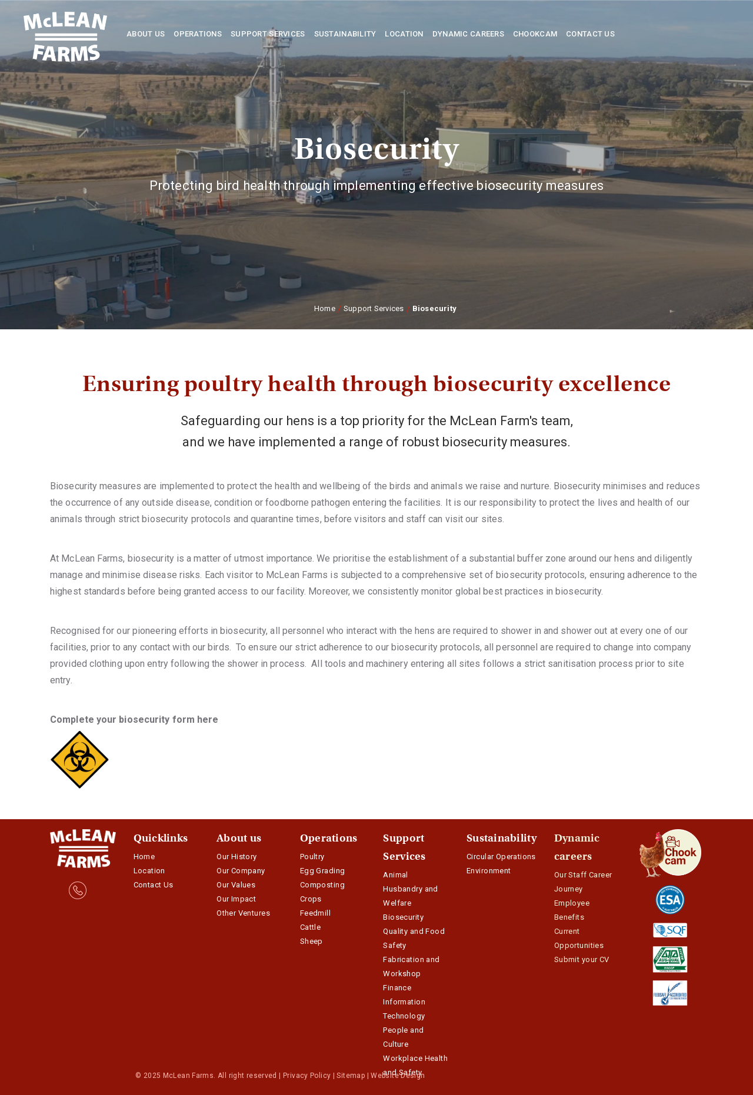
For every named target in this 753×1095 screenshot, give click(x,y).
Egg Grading (322, 870)
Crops (311, 898)
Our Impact (236, 898)
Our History (236, 856)
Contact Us (154, 884)
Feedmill (315, 913)
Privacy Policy (307, 1075)
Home (324, 308)
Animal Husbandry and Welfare (410, 888)
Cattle (310, 927)
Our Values (235, 884)
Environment (489, 870)
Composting (322, 884)
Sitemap (350, 1075)
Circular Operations (501, 856)
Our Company (240, 870)
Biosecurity (403, 917)
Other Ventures (243, 913)
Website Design (398, 1075)
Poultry (312, 856)
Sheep (311, 941)
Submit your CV (581, 959)
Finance (397, 987)
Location (149, 870)
